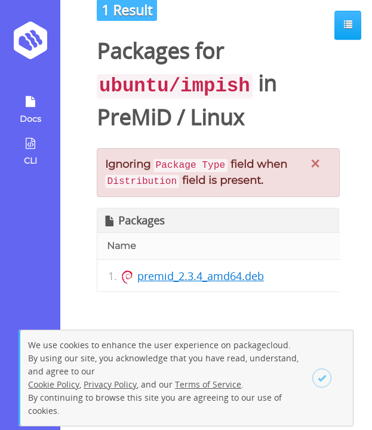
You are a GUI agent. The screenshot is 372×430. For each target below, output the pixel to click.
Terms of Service (208, 384)
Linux (217, 117)
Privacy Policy (110, 384)
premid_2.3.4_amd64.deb (200, 276)
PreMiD (134, 117)
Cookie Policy (53, 384)
